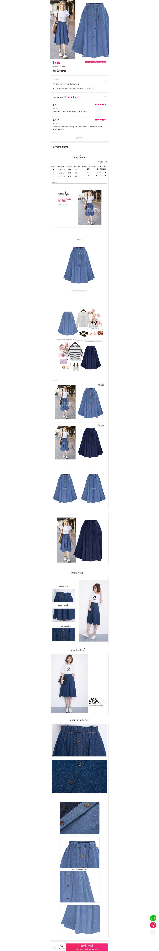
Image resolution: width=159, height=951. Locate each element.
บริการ (56, 79)
